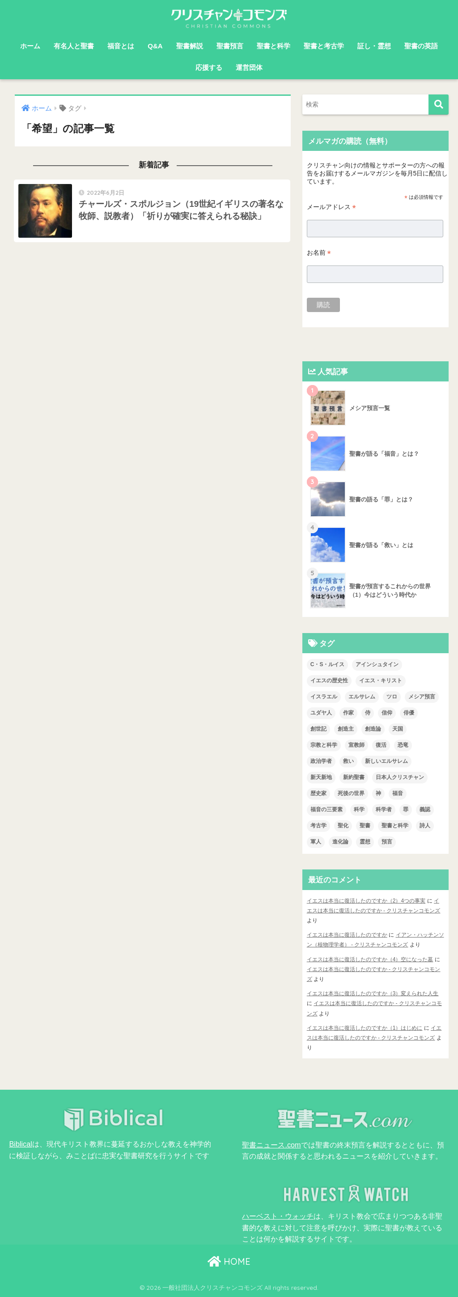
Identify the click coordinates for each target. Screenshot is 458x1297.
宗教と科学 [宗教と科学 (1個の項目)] (323, 745)
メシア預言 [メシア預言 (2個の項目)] (421, 696)
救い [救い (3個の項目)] (348, 761)
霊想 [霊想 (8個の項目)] (365, 842)
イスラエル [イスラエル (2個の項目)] (323, 696)
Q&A (155, 46)
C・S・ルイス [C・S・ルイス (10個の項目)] (327, 664)
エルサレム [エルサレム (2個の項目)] (361, 696)
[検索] (438, 104)
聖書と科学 (273, 46)
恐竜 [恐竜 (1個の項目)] (403, 745)
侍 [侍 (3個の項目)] (367, 713)
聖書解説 (189, 46)
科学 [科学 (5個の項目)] (359, 809)
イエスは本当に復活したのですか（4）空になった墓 (370, 959)
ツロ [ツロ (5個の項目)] (391, 696)
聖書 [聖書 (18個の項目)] (365, 825)
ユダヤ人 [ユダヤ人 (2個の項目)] (321, 713)
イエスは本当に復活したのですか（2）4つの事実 (366, 901)
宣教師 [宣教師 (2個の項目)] (356, 745)
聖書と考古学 (324, 46)
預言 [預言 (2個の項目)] (387, 842)
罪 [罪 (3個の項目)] (405, 809)
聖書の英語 (421, 46)
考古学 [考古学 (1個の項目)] (318, 825)
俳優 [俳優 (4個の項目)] (408, 713)
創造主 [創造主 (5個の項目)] (346, 729)
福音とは (120, 46)
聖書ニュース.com (271, 1145)
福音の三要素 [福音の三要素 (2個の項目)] (326, 809)
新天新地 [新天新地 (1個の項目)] (321, 777)
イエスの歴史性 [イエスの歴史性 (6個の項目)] (329, 680)
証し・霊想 (374, 46)
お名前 (319, 252)
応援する (208, 67)
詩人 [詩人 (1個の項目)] (425, 825)
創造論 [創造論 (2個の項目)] (373, 729)
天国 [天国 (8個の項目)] (397, 729)
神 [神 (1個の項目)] (378, 793)
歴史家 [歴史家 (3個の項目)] (318, 793)
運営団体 (249, 67)
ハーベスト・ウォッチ (278, 1216)
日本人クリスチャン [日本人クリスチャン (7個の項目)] (400, 777)
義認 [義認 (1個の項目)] (425, 809)
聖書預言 (229, 46)
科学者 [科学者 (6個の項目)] (384, 809)
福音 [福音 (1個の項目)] (397, 793)
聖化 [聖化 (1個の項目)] (343, 825)
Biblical (20, 1144)
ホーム (30, 46)
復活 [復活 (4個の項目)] (381, 745)
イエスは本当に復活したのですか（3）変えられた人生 (373, 993)
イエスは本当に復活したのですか (347, 935)
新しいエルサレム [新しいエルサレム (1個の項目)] (386, 761)
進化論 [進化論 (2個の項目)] (340, 842)
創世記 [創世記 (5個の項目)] (318, 729)
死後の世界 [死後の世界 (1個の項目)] (351, 793)
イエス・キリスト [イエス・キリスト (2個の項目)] (380, 680)
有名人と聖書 (74, 46)
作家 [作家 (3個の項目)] (348, 713)
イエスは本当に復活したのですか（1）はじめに (365, 1028)
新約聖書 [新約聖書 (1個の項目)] (354, 777)
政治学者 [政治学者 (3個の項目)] (321, 761)
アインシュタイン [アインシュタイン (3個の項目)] (377, 664)
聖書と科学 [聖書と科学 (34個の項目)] (395, 825)
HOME (229, 1261)
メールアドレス (331, 207)
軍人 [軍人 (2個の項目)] (315, 842)
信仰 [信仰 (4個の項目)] (387, 713)
